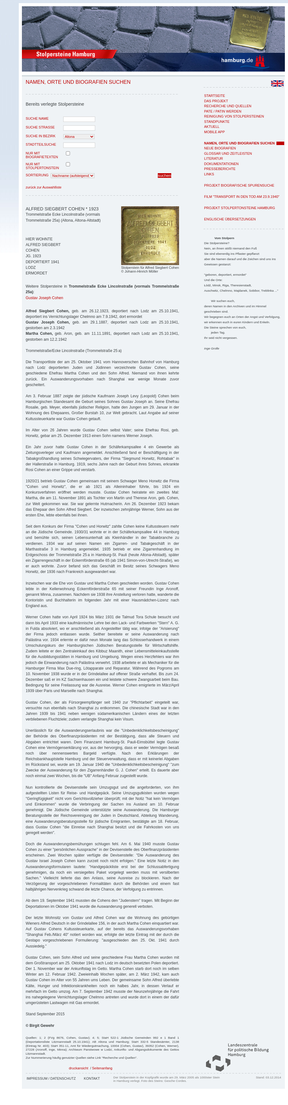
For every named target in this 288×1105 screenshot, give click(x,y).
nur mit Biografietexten (42, 155)
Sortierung (37, 175)
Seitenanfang (102, 1068)
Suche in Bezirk (40, 136)
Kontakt (92, 1078)
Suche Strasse (40, 127)
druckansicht (78, 1068)
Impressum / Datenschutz (51, 1078)
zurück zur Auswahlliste (43, 187)
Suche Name (37, 118)
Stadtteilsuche (41, 144)
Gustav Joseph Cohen (44, 298)
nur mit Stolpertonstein (42, 166)
